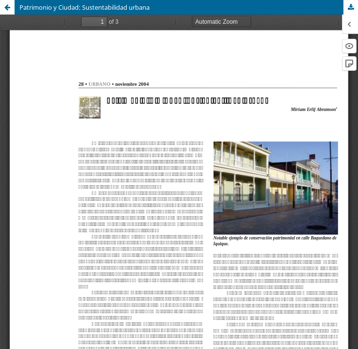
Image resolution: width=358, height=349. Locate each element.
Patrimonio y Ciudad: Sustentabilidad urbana (84, 7)
